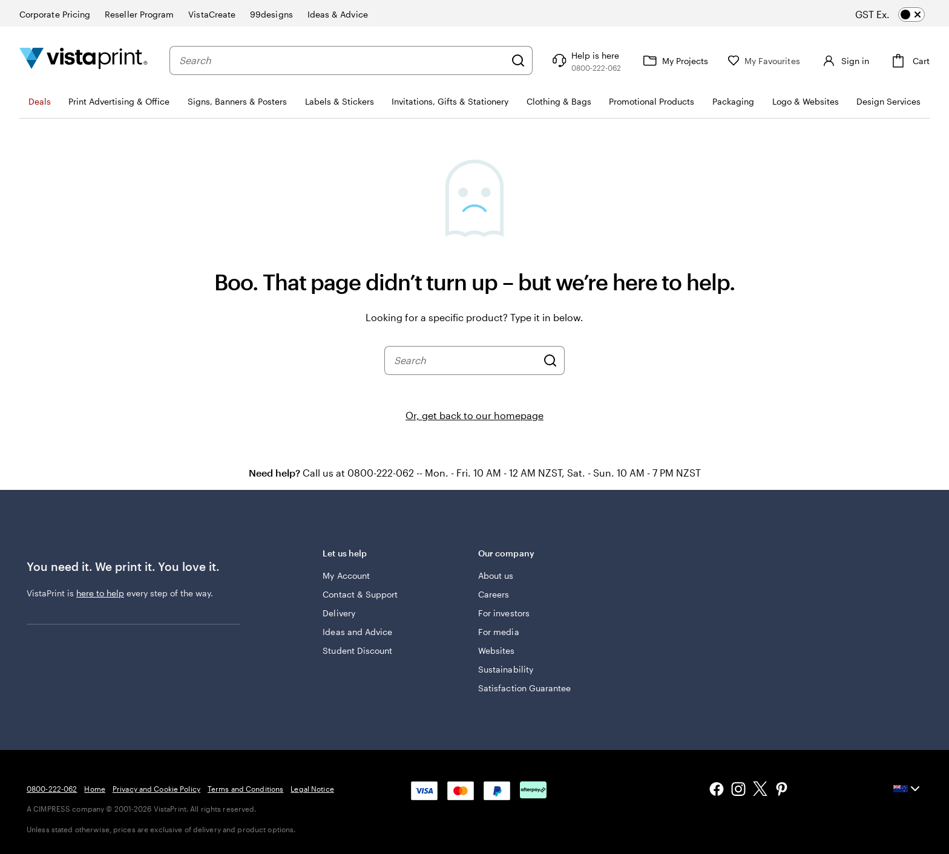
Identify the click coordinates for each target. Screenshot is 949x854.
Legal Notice (312, 788)
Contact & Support (360, 594)
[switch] (900, 14)
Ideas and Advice (357, 632)
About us (496, 575)
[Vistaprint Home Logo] (83, 60)
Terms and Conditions (245, 788)
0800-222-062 (52, 788)
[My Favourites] (763, 60)
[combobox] (342, 60)
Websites (496, 650)
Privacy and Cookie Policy (156, 788)
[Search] (518, 60)
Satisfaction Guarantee (524, 688)
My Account (346, 575)
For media (498, 632)
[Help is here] (585, 60)
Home (94, 788)
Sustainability (505, 669)
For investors (504, 613)
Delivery (339, 613)
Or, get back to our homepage (474, 415)
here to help (100, 593)
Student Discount (357, 650)
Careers (494, 594)
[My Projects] (674, 60)
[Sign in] (844, 60)
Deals (39, 101)
